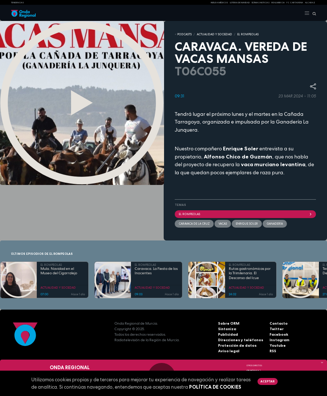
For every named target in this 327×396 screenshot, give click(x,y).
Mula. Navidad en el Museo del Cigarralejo (58, 271)
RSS (273, 351)
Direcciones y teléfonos (240, 340)
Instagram (279, 340)
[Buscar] (313, 13)
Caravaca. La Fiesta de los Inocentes (156, 271)
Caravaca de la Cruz (194, 223)
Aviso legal (228, 351)
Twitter (277, 329)
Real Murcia (278, 2)
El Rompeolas (245, 214)
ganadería (275, 223)
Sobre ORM (228, 323)
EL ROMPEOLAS (248, 34)
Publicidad (228, 334)
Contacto (279, 323)
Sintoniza (227, 329)
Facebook (279, 334)
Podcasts (184, 34)
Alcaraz (310, 2)
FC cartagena (295, 2)
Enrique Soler (247, 223)
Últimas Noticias (261, 2)
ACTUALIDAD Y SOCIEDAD (214, 34)
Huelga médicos (219, 2)
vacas (222, 223)
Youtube (278, 345)
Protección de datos (237, 345)
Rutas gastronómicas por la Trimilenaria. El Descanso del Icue (250, 273)
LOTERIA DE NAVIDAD (240, 2)
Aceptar (267, 381)
